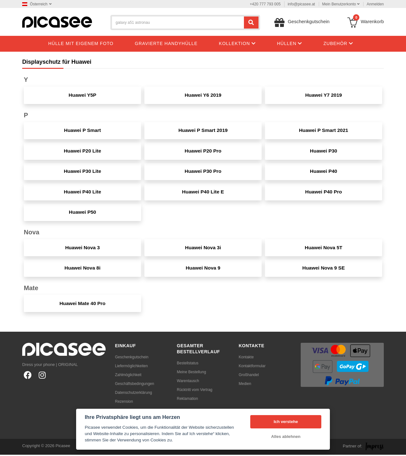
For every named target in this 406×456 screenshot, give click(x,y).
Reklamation (187, 400)
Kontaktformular (252, 367)
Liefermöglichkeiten (131, 367)
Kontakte (246, 358)
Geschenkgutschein (131, 358)
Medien (245, 385)
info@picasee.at (301, 4)
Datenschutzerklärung (133, 394)
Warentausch (188, 382)
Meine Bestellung (191, 373)
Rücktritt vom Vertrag (195, 391)
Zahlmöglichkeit (128, 376)
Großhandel (249, 376)
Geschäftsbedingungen (134, 385)
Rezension (124, 403)
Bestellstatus (188, 364)
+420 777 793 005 (265, 4)
